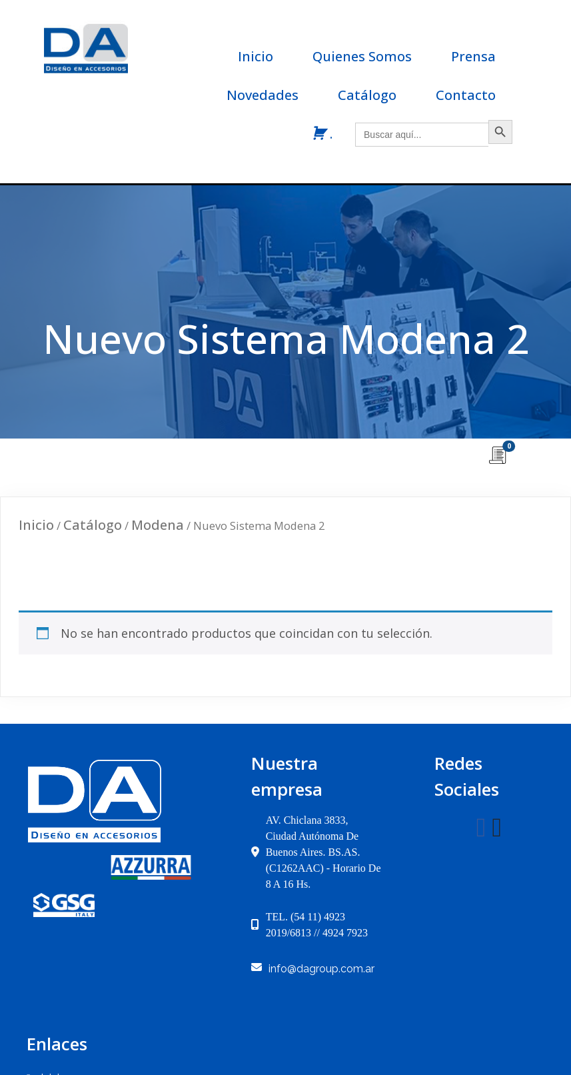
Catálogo (92, 531)
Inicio (36, 531)
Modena (157, 531)
